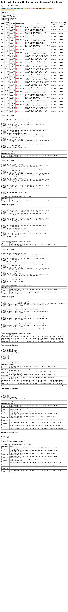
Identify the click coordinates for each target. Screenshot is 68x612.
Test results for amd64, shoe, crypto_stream (35, 8)
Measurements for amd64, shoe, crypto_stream (12, 8)
